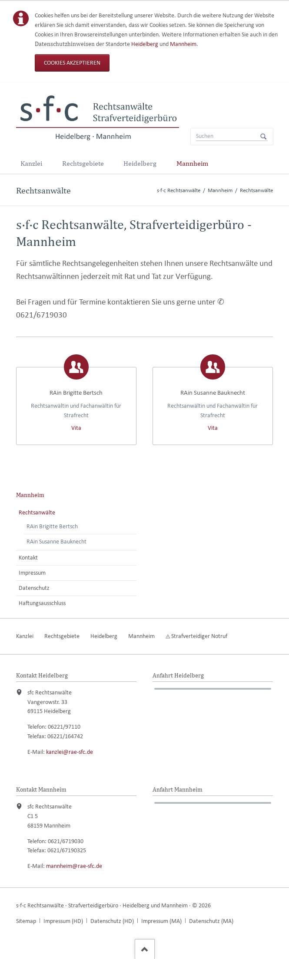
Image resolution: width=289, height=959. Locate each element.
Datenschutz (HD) (112, 921)
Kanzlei (31, 163)
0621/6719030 (41, 314)
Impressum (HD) (63, 921)
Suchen (263, 136)
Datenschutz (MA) (211, 921)
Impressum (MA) (161, 921)
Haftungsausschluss (42, 603)
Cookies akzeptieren (72, 62)
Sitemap (26, 921)
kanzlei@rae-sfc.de (69, 752)
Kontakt (28, 557)
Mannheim (183, 44)
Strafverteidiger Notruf (199, 636)
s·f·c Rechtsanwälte (178, 190)
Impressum (32, 573)
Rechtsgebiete (83, 163)
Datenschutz (34, 588)
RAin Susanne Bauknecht (56, 541)
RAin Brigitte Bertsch (52, 526)
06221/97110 (64, 726)
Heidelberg (144, 44)
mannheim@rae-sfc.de (74, 866)
